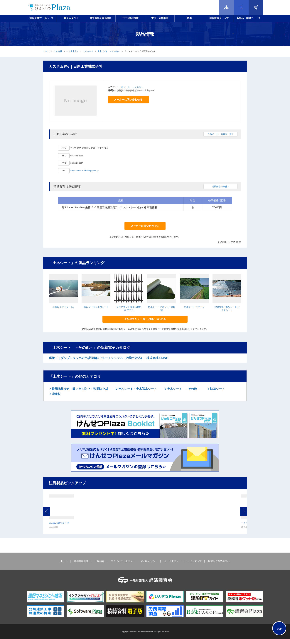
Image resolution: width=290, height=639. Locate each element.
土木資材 (58, 51)
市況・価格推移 (159, 18)
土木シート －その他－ (108, 51)
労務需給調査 (81, 561)
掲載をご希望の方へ (219, 561)
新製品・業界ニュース (249, 18)
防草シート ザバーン (194, 307)
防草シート (217, 388)
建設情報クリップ (219, 18)
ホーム (46, 51)
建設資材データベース (41, 18)
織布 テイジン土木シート (96, 307)
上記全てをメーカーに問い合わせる (145, 319)
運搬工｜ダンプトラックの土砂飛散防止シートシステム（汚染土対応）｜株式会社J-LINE (108, 358)
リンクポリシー (172, 561)
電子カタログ (71, 18)
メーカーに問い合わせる (128, 99)
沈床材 (56, 394)
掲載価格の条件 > (220, 186)
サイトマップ (194, 561)
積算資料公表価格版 (101, 18)
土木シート (88, 51)
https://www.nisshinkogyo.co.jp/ (84, 170)
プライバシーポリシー (123, 561)
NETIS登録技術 (130, 18)
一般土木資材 (72, 51)
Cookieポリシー (149, 561)
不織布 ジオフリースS (63, 307)
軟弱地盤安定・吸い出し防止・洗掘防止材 (79, 388)
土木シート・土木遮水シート (137, 388)
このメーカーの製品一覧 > (220, 134)
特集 (189, 18)
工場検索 (99, 561)
